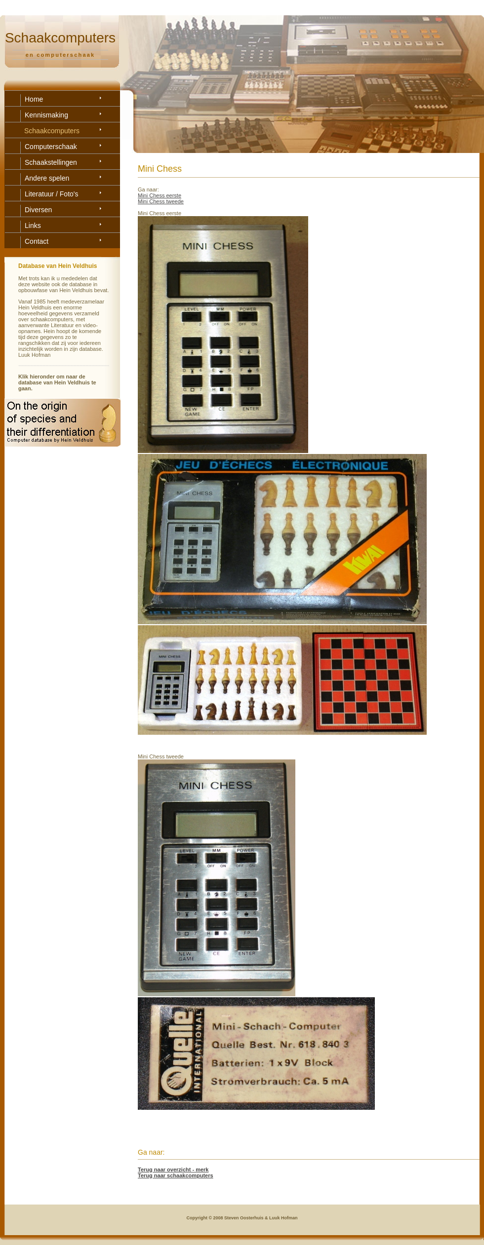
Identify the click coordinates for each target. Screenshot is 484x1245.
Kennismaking (46, 115)
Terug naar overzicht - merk (173, 1169)
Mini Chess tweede (161, 201)
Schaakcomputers (52, 131)
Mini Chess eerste (159, 195)
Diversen (38, 210)
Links (33, 225)
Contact (36, 241)
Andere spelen (47, 178)
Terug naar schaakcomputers (175, 1175)
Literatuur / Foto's (52, 194)
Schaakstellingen (51, 162)
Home (34, 99)
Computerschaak (51, 147)
